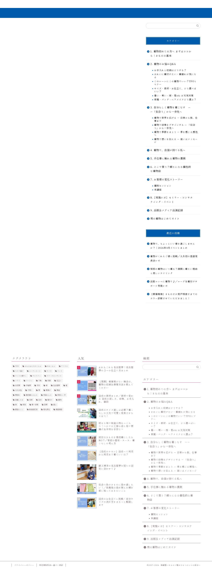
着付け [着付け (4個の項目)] (49, 400)
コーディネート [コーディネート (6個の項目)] (35, 371)
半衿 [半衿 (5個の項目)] (38, 385)
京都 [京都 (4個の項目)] (49, 380)
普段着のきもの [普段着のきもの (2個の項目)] (31, 395)
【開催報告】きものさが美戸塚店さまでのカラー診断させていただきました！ (174, 296)
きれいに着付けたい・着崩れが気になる (175, 75)
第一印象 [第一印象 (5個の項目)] (35, 404)
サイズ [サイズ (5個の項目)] (49, 371)
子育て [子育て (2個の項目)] (29, 390)
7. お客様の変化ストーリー (122, 5)
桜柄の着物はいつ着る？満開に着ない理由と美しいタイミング (174, 271)
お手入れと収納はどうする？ (170, 70)
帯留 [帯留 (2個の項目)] (58, 390)
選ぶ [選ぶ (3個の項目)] (54, 404)
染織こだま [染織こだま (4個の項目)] (19, 400)
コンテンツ (153, 4)
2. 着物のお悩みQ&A (163, 64)
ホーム (27, 4)
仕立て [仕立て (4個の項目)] (58, 380)
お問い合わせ (184, 4)
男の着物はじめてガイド (165, 218)
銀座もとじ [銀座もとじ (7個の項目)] (19, 409)
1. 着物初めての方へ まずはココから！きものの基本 (170, 53)
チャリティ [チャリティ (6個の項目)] (36, 376)
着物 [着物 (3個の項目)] (59, 400)
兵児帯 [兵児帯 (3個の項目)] (17, 385)
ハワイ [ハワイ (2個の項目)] (17, 380)
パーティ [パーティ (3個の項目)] (29, 380)
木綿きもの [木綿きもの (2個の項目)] (47, 395)
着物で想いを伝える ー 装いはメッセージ (176, 140)
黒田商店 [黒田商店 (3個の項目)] (59, 409)
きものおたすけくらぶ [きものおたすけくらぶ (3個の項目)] (33, 366)
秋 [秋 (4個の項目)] (16, 404)
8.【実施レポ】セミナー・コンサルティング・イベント (171, 199)
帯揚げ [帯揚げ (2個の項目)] (48, 390)
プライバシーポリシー (24, 565)
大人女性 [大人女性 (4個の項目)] (18, 390)
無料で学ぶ (90, 4)
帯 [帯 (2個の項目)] (39, 390)
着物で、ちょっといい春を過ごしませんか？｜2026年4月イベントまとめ (172, 246)
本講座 (158, 190)
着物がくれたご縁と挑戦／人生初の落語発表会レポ (174, 258)
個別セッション (163, 186)
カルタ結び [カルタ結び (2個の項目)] (19, 371)
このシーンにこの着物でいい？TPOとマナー (175, 82)
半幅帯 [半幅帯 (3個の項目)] (28, 385)
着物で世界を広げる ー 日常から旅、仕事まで (176, 119)
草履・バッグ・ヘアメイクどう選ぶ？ (175, 99)
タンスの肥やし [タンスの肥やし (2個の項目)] (21, 376)
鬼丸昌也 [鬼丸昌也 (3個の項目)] (46, 409)
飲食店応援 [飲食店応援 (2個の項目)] (33, 409)
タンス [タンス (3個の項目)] (59, 371)
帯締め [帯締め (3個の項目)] (17, 395)
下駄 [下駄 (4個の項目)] (40, 380)
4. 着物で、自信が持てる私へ (168, 150)
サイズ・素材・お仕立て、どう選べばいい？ (175, 90)
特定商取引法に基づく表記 (51, 565)
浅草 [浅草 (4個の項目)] (30, 400)
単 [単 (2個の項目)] (46, 385)
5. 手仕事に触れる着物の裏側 (168, 158)
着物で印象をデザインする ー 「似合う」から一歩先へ (174, 126)
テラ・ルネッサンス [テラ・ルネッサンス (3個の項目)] (54, 376)
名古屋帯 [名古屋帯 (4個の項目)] (56, 385)
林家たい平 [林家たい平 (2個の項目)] (61, 395)
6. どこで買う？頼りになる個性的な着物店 (170, 169)
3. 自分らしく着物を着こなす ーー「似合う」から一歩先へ (170, 109)
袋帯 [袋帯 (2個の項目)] (45, 404)
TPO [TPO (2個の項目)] (17, 366)
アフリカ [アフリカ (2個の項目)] (64, 366)
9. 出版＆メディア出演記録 (166, 210)
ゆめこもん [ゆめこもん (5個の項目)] (51, 366)
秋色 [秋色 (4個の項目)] (24, 404)
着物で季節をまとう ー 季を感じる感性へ (176, 133)
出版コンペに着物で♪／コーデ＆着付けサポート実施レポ (174, 283)
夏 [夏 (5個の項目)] (66, 385)
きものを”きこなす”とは (59, 5)
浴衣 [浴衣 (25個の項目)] (40, 400)
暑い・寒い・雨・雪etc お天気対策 (174, 95)
